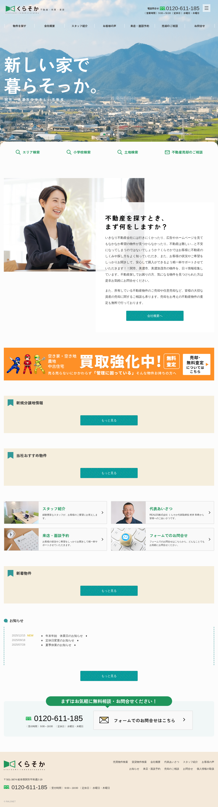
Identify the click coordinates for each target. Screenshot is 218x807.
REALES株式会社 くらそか (37, 9)
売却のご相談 (169, 26)
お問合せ (199, 26)
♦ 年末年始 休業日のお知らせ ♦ (64, 635)
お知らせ (134, 768)
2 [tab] (109, 134)
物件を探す (19, 26)
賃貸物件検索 (139, 761)
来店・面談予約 (139, 26)
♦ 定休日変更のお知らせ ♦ (59, 640)
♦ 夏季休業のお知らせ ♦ (58, 645)
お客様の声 (109, 26)
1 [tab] (104, 134)
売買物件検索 (120, 761)
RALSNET (11, 801)
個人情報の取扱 (205, 768)
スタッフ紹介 (79, 26)
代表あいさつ (171, 761)
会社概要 (49, 26)
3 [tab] (114, 134)
